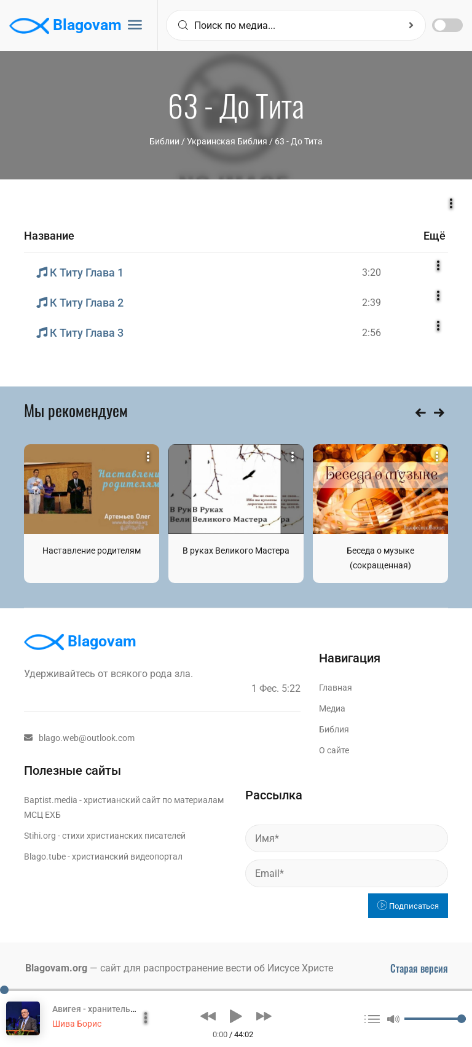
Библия (334, 729)
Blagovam (65, 26)
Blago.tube (45, 856)
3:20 (371, 272)
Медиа (332, 708)
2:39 (371, 302)
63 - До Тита (299, 141)
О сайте (334, 750)
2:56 (371, 333)
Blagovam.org (56, 968)
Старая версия (419, 968)
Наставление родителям (91, 550)
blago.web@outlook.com (79, 738)
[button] (208, 1016)
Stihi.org (40, 836)
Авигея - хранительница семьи (115, 1009)
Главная (335, 687)
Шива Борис (76, 1024)
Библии (164, 141)
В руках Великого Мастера (236, 550)
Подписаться (408, 906)
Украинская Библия (227, 141)
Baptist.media (50, 800)
